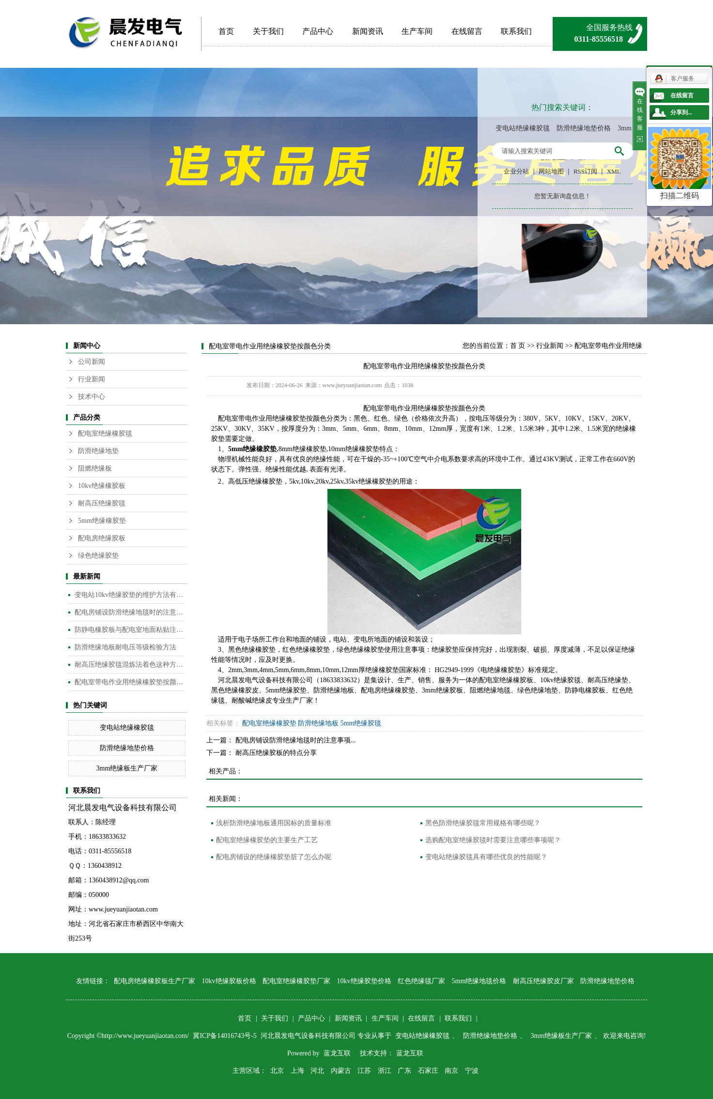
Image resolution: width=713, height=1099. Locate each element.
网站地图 (551, 171)
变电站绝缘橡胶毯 (523, 128)
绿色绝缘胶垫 (98, 555)
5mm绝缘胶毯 (361, 723)
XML (614, 171)
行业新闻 (91, 379)
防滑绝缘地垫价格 (584, 128)
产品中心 (317, 31)
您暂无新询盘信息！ (562, 196)
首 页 (518, 345)
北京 (277, 1070)
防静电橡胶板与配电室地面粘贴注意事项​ (130, 629)
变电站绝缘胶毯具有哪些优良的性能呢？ (486, 857)
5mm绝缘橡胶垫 (102, 520)
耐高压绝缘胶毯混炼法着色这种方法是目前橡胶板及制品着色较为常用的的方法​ (130, 664)
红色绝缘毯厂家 (421, 981)
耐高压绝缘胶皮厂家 (543, 981)
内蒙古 (341, 1070)
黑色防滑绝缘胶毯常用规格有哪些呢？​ (483, 823)
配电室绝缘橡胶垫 (269, 723)
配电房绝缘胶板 (101, 538)
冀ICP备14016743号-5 (225, 1035)
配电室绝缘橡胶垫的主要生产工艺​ (267, 840)
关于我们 (268, 31)
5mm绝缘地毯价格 (479, 981)
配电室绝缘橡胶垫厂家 (296, 981)
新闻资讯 (367, 31)
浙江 (384, 1070)
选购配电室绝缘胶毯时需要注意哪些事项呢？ (493, 840)
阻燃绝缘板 (95, 468)
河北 (317, 1070)
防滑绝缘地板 (318, 723)
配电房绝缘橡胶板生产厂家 (154, 981)
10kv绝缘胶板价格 (229, 981)
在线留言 (466, 31)
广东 (404, 1070)
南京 (451, 1070)
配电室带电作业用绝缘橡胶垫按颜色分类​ (130, 682)
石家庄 (428, 1070)
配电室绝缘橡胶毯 (105, 433)
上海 (297, 1070)
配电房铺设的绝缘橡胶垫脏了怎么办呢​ (273, 857)
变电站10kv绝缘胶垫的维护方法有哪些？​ (130, 594)
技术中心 (91, 396)
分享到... (681, 112)
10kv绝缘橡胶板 (101, 485)
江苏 (364, 1070)
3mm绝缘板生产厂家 (127, 768)
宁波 (472, 1070)
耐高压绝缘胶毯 (101, 503)
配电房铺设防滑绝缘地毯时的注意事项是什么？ (130, 612)
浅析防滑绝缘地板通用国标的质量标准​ (273, 823)
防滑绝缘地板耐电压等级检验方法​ (125, 647)
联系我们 (516, 31)
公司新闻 (91, 361)
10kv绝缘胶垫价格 (364, 981)
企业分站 (516, 171)
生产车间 (417, 31)
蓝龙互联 (337, 1053)
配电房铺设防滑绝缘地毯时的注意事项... (295, 740)
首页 (226, 31)
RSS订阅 (585, 171)
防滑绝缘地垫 (98, 451)
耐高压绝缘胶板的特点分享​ (276, 752)
